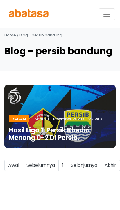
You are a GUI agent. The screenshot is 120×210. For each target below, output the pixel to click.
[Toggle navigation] (107, 14)
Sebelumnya (40, 165)
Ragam (19, 119)
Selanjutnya (84, 165)
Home (10, 35)
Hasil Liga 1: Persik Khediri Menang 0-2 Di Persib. (49, 134)
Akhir (110, 165)
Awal (13, 165)
